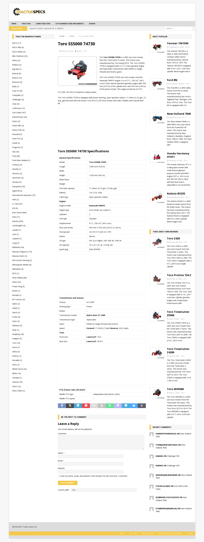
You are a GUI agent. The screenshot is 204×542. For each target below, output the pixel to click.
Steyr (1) (15, 330)
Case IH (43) (17, 91)
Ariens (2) (16, 60)
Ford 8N (172, 80)
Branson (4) (17, 82)
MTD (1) (15, 273)
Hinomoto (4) (18, 178)
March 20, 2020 (67, 51)
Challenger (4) (18, 100)
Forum (98, 23)
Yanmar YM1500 (177, 43)
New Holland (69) (19, 278)
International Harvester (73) (23, 195)
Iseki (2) (15, 199)
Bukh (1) (15, 87)
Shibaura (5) (17, 325)
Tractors (27, 23)
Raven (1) (16, 291)
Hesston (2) (17, 173)
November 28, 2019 (176, 197)
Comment (62, 434)
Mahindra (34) (18, 247)
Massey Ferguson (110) (22, 252)
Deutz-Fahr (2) (18, 130)
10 (189, 47)
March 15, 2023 (175, 117)
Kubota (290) (17, 221)
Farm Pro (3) (17, 139)
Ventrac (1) (16, 356)
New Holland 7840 (179, 114)
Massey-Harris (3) (19, 256)
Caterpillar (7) (17, 95)
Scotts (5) (16, 317)
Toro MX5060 (175, 389)
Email (60, 461)
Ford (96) (16, 156)
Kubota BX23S (176, 194)
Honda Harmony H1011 (178, 155)
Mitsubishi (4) (17, 269)
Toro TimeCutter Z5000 (178, 313)
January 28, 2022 (175, 242)
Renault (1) (16, 295)
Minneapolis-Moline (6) (21, 265)
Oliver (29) (16, 282)
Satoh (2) (16, 312)
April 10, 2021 (174, 319)
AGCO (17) (16, 43)
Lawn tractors (45, 23)
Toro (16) (16, 343)
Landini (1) (16, 230)
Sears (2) (16, 321)
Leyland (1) (16, 239)
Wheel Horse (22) (19, 369)
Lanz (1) (15, 234)
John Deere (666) (19, 213)
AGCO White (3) (18, 52)
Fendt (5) (16, 143)
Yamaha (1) (17, 378)
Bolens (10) (17, 78)
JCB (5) (15, 208)
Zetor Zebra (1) (18, 391)
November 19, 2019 (176, 84)
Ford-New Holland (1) (21, 160)
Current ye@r (64, 490)
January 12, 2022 (175, 279)
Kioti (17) (16, 217)
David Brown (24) (19, 117)
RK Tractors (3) (18, 299)
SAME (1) (16, 308)
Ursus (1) (16, 347)
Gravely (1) (16, 169)
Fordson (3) (17, 165)
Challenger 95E (173, 456)
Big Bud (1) (17, 69)
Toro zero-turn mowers (165, 232)
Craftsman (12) (18, 108)
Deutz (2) (16, 121)
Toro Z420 (173, 238)
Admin (79, 51)
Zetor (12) (16, 386)
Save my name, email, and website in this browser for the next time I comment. (94, 476)
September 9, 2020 (176, 47)
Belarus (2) (16, 65)
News (14, 23)
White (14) (16, 373)
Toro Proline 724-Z (179, 275)
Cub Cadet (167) (19, 113)
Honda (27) (17, 182)
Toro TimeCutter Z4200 (178, 350)
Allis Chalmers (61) (20, 56)
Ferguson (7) (17, 147)
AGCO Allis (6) (18, 47)
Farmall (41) (17, 134)
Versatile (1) (17, 360)
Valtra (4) (16, 352)
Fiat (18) (15, 152)
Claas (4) (16, 104)
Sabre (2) (16, 304)
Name (61, 453)
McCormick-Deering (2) (22, 260)
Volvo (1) (16, 365)
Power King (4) (18, 286)
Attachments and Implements (74, 23)
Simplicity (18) (18, 334)
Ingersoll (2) (17, 191)
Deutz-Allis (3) (18, 126)
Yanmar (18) (17, 382)
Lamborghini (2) (19, 226)
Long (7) (15, 243)
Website (61, 468)
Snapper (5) (17, 339)
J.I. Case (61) (17, 204)
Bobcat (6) (16, 74)
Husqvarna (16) (18, 186)
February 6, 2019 (175, 161)
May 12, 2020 (174, 393)
